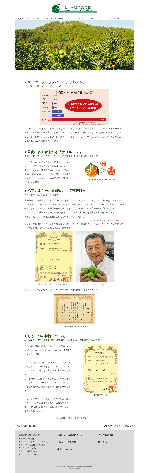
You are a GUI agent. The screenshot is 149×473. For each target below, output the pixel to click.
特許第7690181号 (100, 395)
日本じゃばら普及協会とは (70, 435)
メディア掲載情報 (104, 435)
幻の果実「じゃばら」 (27, 426)
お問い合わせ (102, 442)
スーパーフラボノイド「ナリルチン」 (34, 442)
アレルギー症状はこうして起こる (32, 445)
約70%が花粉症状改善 (28, 451)
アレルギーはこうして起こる (119, 426)
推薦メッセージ (64, 449)
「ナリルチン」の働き (28, 448)
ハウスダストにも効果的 (29, 454)
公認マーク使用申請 (66, 442)
